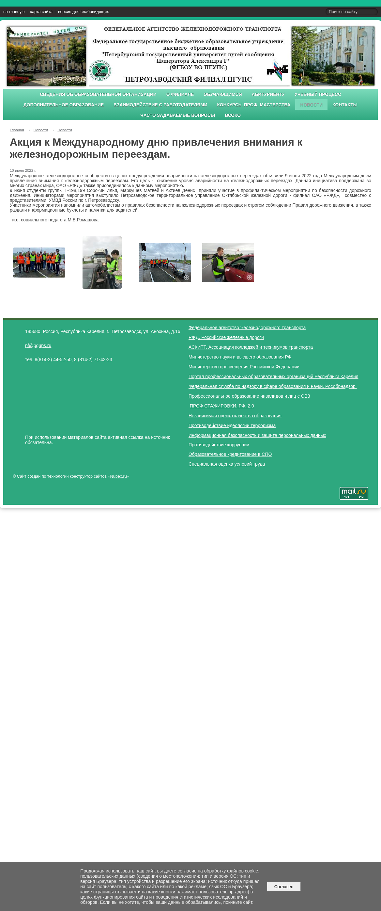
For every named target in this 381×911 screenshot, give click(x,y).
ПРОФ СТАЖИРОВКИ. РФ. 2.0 (222, 405)
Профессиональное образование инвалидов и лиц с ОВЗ (249, 396)
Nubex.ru (118, 476)
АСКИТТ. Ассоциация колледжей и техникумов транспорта (251, 347)
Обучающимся (223, 94)
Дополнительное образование (63, 105)
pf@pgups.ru (38, 345)
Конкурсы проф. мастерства (254, 105)
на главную (13, 11)
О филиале (180, 94)
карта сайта (41, 11)
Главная (17, 130)
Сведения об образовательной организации (98, 94)
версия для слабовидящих (83, 11)
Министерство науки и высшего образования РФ (240, 357)
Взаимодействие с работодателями (160, 105)
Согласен (284, 886)
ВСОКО (233, 115)
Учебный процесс (318, 94)
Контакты (345, 105)
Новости (311, 105)
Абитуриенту (268, 94)
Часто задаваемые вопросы (177, 115)
